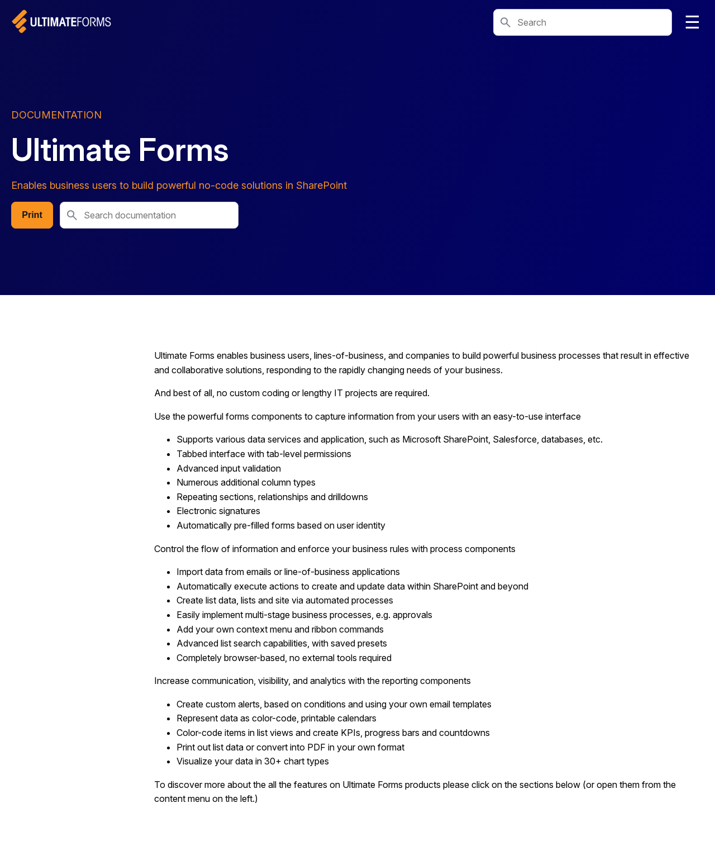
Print (32, 215)
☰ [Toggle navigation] (692, 22)
